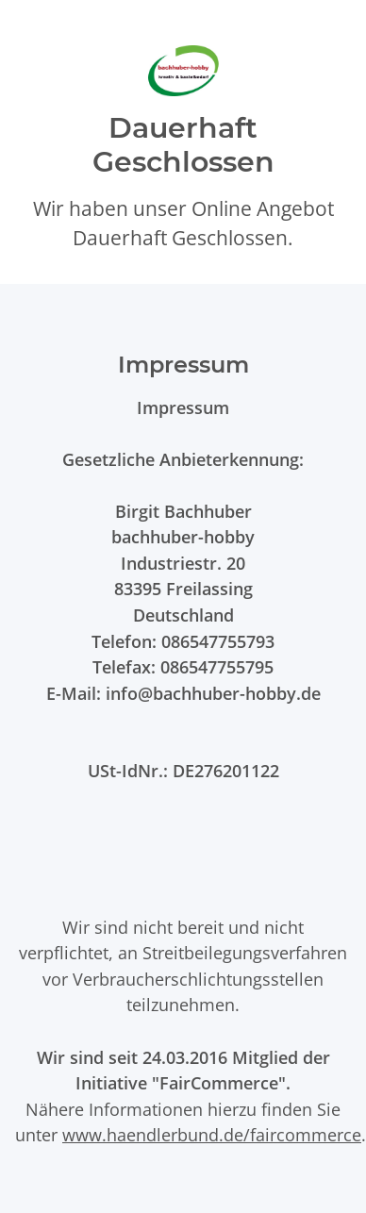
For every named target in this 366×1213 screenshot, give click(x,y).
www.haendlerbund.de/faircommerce (211, 1134)
